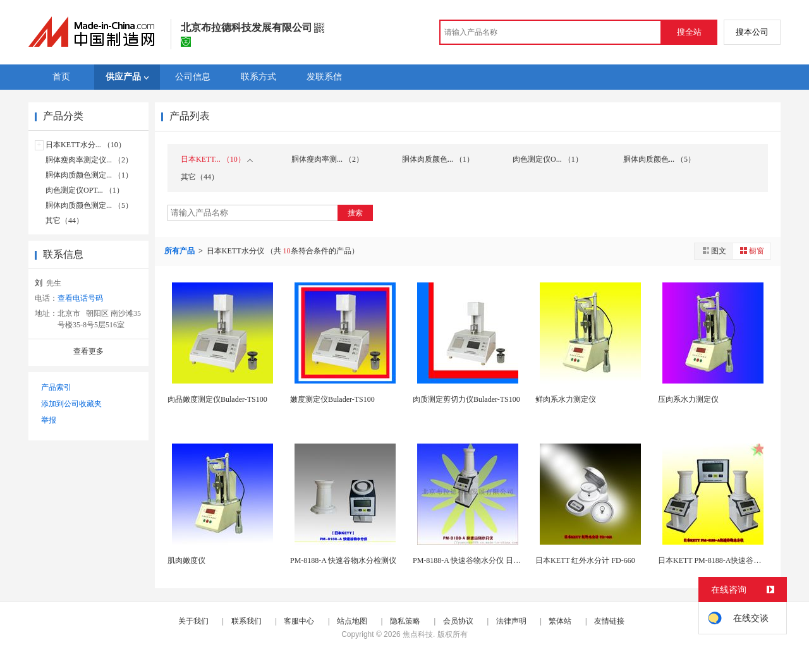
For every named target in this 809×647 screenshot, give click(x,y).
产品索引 (56, 387)
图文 (713, 250)
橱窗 (751, 250)
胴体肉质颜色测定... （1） (89, 175)
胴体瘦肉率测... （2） (327, 159)
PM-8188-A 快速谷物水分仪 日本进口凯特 (482, 560)
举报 (48, 420)
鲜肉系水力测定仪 (565, 399)
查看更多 (88, 351)
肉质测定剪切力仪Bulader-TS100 (466, 399)
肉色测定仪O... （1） (548, 159)
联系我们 (246, 621)
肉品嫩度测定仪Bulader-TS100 (217, 399)
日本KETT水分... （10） (86, 144)
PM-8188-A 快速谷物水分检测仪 (343, 560)
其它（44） (64, 220)
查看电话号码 (80, 298)
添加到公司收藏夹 (71, 403)
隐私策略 (405, 621)
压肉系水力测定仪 (688, 399)
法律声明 (511, 621)
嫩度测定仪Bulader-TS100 (332, 399)
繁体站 (560, 621)
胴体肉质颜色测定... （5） (89, 205)
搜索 (355, 213)
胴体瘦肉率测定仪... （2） (89, 159)
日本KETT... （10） (217, 159)
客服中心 (299, 621)
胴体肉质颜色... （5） (659, 159)
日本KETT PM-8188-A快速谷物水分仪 (721, 560)
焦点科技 (418, 634)
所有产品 (180, 250)
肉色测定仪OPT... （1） (85, 190)
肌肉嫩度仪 (186, 560)
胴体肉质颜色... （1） (438, 159)
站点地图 (352, 621)
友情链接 (609, 621)
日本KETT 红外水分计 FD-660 (585, 560)
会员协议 (458, 621)
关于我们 (193, 621)
